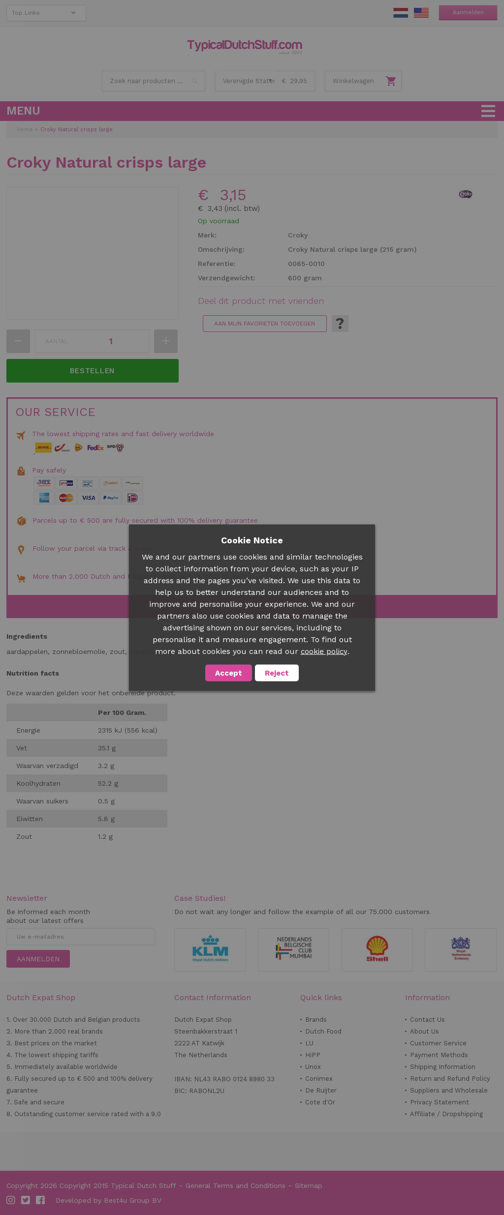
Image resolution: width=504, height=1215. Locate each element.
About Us (424, 1031)
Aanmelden (468, 12)
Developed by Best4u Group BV (108, 1200)
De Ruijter (321, 1090)
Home (25, 129)
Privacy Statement (439, 1102)
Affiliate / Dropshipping (446, 1114)
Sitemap (308, 1185)
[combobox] (153, 81)
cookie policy (324, 651)
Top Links (26, 12)
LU (309, 1043)
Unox (313, 1066)
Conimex (319, 1078)
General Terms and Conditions (235, 1185)
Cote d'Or (320, 1102)
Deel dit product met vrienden (261, 300)
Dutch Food (323, 1031)
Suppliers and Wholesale (449, 1090)
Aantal (56, 341)
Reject (277, 672)
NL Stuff (400, 13)
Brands (316, 1019)
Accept (228, 672)
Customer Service (438, 1043)
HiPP (312, 1055)
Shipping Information (442, 1066)
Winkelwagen (353, 81)
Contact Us (427, 1019)
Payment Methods (439, 1055)
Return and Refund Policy (450, 1078)
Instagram (11, 1200)
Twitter (26, 1200)
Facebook (41, 1200)
